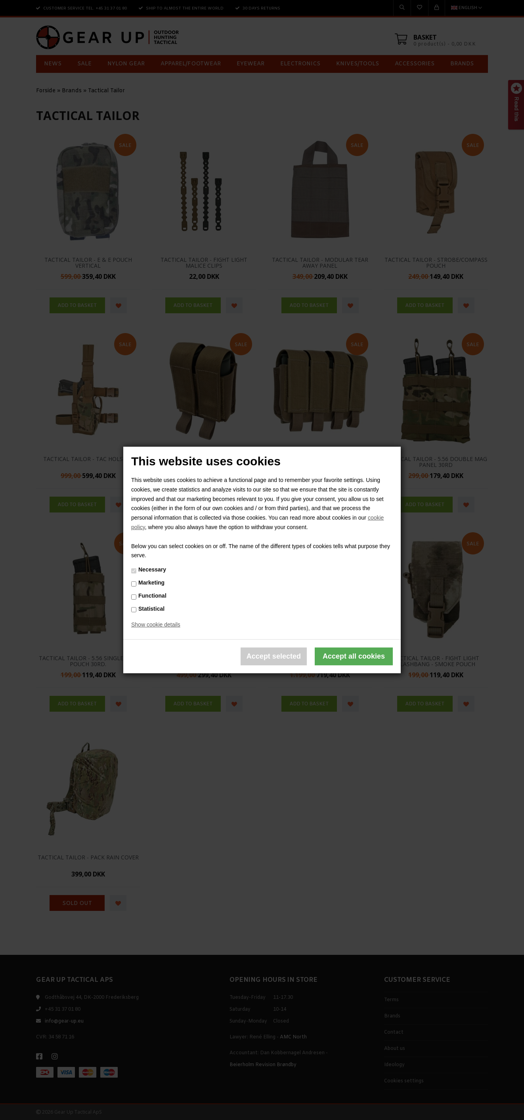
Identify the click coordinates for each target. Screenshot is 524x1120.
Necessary (152, 569)
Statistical (151, 608)
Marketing (151, 582)
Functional (152, 595)
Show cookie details (155, 624)
